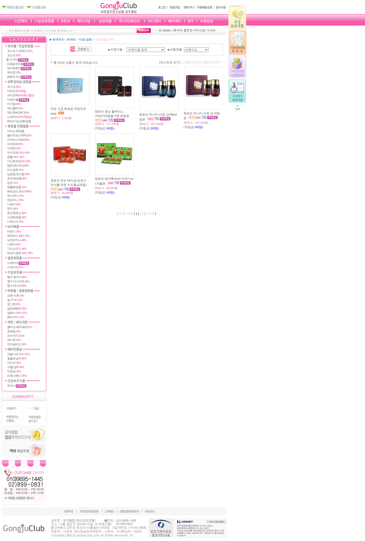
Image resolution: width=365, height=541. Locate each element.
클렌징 (188, 30)
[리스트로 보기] (169, 62)
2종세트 (177, 30)
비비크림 (199, 30)
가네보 (210, 30)
